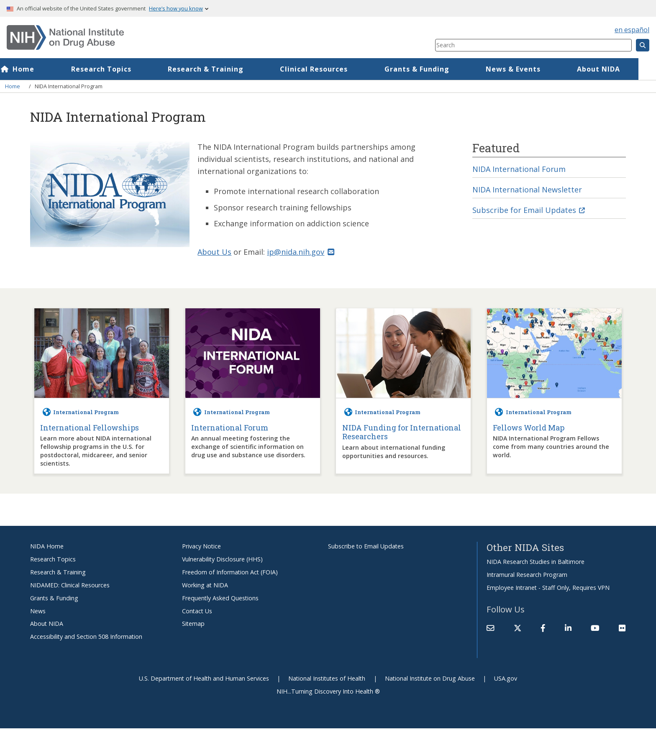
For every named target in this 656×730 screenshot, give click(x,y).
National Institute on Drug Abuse (430, 680)
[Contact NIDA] (490, 629)
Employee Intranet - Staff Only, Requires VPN (548, 589)
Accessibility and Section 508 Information (86, 638)
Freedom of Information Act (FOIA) (230, 573)
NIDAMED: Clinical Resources (70, 586)
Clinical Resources (331, 69)
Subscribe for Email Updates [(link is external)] (529, 210)
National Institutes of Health (326, 680)
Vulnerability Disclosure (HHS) (222, 560)
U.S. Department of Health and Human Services (204, 680)
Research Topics (119, 69)
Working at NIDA (205, 586)
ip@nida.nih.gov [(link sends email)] (302, 253)
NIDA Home (47, 548)
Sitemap (193, 625)
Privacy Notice (201, 548)
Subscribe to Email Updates (366, 548)
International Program (86, 413)
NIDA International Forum (520, 169)
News (38, 612)
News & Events (530, 69)
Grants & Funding (434, 69)
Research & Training (223, 69)
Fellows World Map (528, 429)
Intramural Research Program (527, 576)
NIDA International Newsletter (529, 190)
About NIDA (616, 69)
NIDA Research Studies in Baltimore (535, 563)
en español (632, 29)
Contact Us (197, 612)
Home (41, 69)
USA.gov (505, 680)
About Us (214, 253)
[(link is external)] (517, 629)
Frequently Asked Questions (220, 599)
